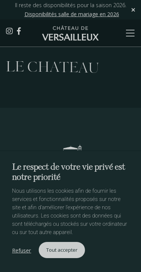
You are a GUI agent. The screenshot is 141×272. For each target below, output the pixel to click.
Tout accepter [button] (61, 249)
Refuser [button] (21, 250)
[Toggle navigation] (122, 33)
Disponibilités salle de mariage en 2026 (71, 14)
